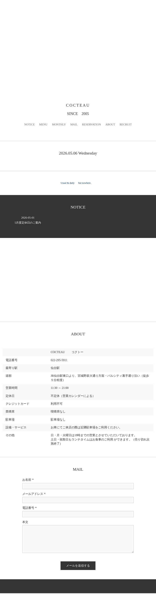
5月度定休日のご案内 (28, 220)
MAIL (74, 125)
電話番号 (29, 509)
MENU (42, 125)
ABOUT (111, 125)
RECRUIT (127, 125)
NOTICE (27, 125)
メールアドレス (34, 495)
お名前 (28, 480)
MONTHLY (58, 125)
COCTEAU (78, 105)
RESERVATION (92, 125)
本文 (25, 522)
